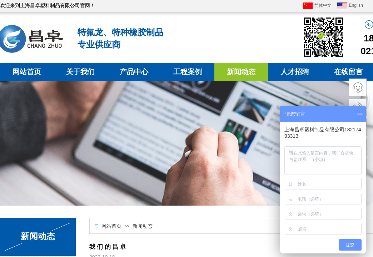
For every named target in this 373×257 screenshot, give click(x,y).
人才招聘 (294, 72)
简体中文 (317, 5)
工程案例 (187, 72)
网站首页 (27, 72)
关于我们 (80, 72)
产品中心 (134, 72)
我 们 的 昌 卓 (107, 246)
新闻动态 (241, 72)
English (350, 5)
